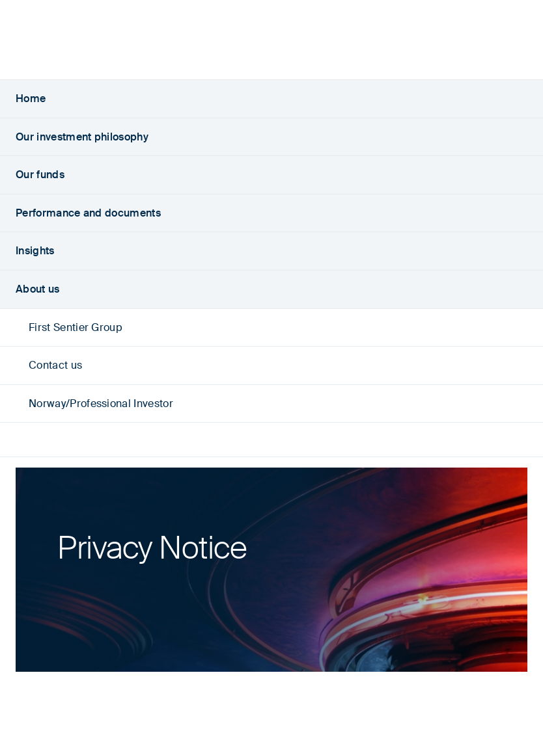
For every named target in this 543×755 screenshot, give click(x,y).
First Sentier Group (69, 327)
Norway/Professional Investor (94, 403)
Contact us (49, 365)
